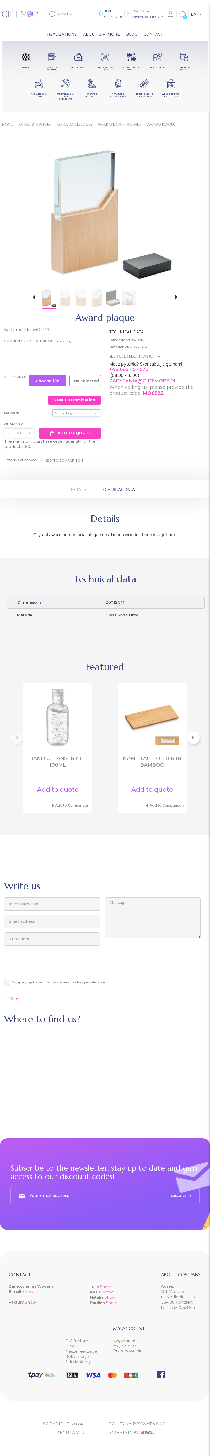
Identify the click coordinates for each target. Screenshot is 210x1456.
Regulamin (70, 1432)
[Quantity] (19, 433)
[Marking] (76, 412)
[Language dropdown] (196, 14)
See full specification (134, 356)
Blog (70, 1346)
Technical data (117, 489)
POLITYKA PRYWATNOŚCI (138, 1423)
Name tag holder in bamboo (152, 761)
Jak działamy (78, 1361)
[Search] (65, 14)
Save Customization (74, 400)
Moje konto (124, 1345)
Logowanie (124, 1340)
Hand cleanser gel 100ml (57, 761)
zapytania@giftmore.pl (148, 16)
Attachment (16, 377)
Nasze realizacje (81, 1351)
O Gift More (76, 1340)
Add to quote (70, 433)
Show (27, 1291)
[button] (34, 298)
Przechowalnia (127, 1350)
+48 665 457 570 (113, 16)
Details (78, 489)
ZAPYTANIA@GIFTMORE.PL (143, 381)
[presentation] (44, 965)
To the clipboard (20, 460)
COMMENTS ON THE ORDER (28, 341)
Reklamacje (77, 1356)
